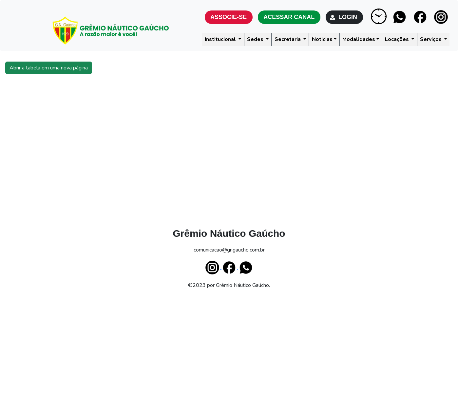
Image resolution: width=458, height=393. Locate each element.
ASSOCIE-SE (228, 17)
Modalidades (358, 39)
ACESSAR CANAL (289, 17)
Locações (397, 39)
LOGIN (344, 17)
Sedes (256, 39)
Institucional (221, 39)
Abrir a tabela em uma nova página (49, 67)
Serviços (431, 39)
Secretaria (288, 39)
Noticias (322, 39)
